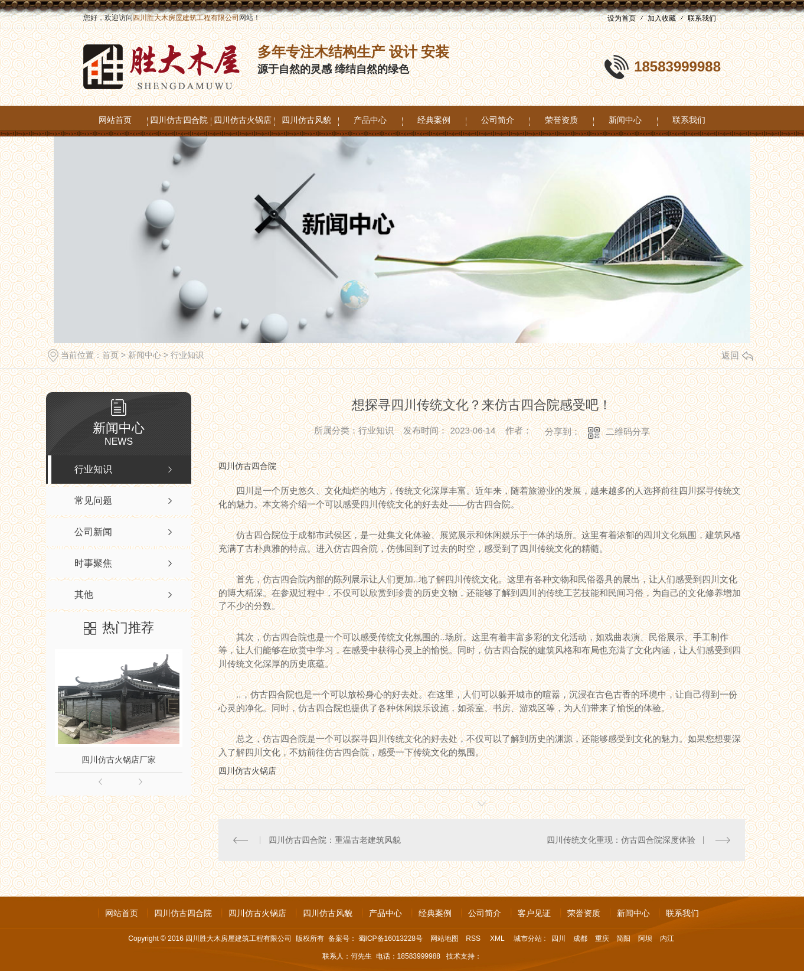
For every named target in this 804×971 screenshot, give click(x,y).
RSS (474, 938)
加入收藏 (662, 18)
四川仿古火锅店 (243, 120)
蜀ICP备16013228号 (390, 938)
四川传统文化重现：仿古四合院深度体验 (621, 840)
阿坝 (645, 938)
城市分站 (528, 938)
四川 (558, 938)
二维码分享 (628, 431)
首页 (110, 355)
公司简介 (497, 120)
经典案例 (433, 120)
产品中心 (370, 120)
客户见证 (534, 913)
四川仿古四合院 (179, 120)
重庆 (602, 938)
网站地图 (444, 938)
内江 (667, 938)
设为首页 (621, 18)
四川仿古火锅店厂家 (118, 759)
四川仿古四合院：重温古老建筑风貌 (335, 840)
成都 (580, 938)
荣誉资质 (561, 120)
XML (498, 938)
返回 (737, 355)
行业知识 (187, 355)
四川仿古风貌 (306, 120)
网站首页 (115, 120)
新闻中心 (625, 120)
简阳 (623, 938)
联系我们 (702, 18)
